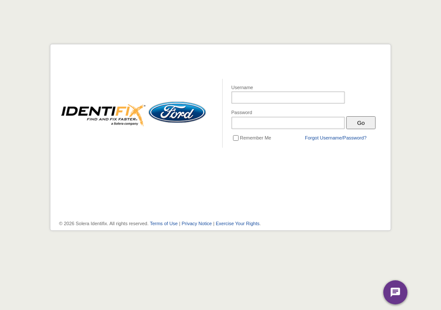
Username (242, 87)
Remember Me (255, 137)
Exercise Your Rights (238, 223)
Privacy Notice (197, 223)
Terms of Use (164, 223)
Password (241, 112)
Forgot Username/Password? (335, 137)
